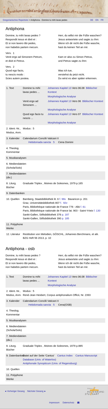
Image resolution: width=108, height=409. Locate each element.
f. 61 (83, 206)
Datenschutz (68, 402)
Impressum (54, 402)
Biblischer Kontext (92, 101)
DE (91, 20)
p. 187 (65, 214)
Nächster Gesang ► (36, 391)
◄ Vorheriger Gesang (15, 391)
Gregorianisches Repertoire (15, 20)
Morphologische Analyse (62, 96)
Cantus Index (64, 355)
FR (102, 20)
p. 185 (65, 218)
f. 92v (64, 202)
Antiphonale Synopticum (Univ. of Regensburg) (50, 363)
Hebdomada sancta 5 (41, 142)
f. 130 (97, 210)
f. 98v (62, 198)
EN (97, 20)
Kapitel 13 (65, 87)
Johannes (53, 87)
